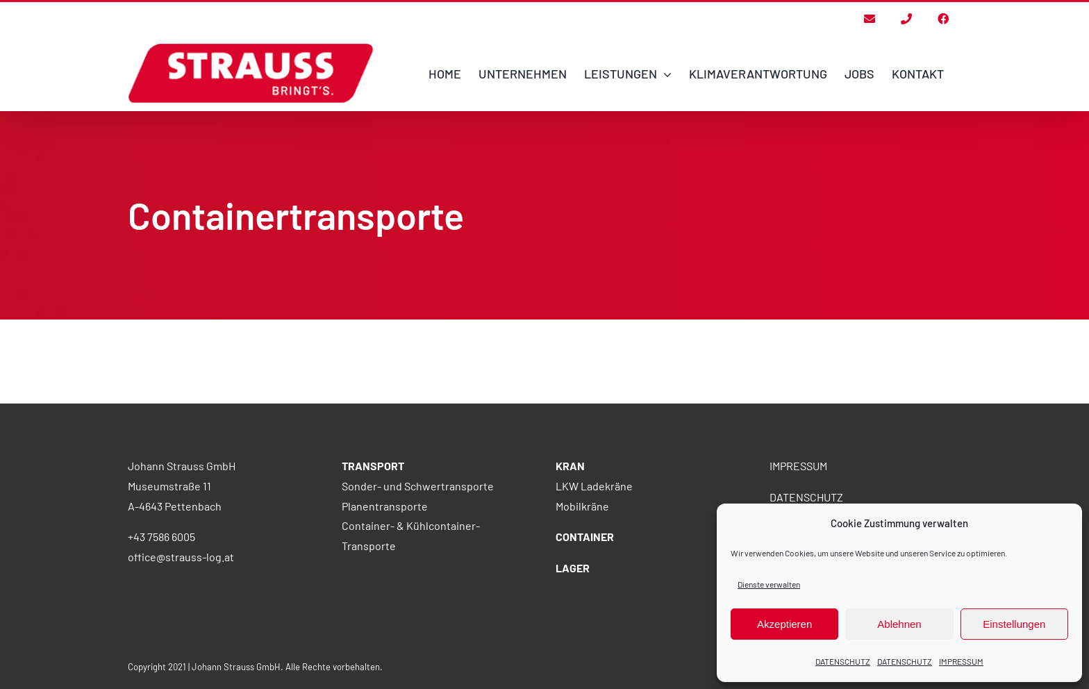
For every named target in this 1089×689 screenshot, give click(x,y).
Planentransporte (385, 580)
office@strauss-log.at (181, 631)
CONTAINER (585, 610)
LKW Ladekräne (594, 560)
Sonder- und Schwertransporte (418, 560)
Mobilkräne (582, 580)
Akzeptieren (784, 624)
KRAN (570, 540)
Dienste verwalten (769, 584)
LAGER (573, 642)
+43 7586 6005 (161, 610)
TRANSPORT (373, 540)
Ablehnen (899, 624)
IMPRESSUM (961, 661)
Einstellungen (1014, 624)
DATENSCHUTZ (842, 661)
